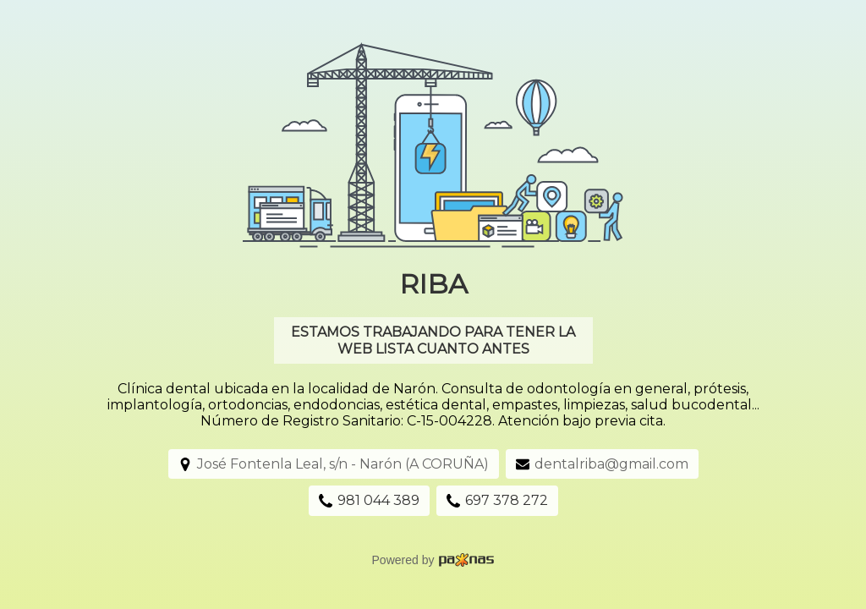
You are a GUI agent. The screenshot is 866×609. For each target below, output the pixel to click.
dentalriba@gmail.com (611, 464)
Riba (433, 283)
